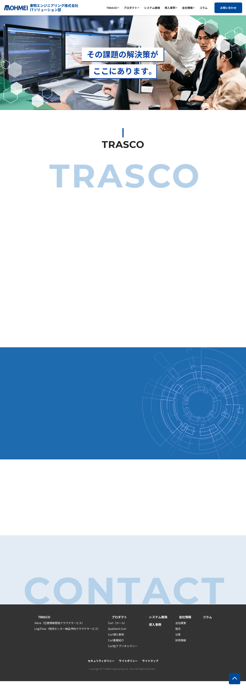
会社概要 (180, 632)
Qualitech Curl (117, 637)
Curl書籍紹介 (116, 649)
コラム (203, 8)
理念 (178, 637)
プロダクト (130, 8)
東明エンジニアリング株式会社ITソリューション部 (54, 7)
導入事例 (170, 8)
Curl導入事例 (116, 643)
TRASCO (44, 625)
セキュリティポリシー (101, 670)
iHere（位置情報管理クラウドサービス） (59, 632)
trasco (111, 8)
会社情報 (187, 8)
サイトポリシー (128, 670)
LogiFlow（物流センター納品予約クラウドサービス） (67, 637)
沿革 (178, 643)
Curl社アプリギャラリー (122, 655)
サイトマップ (150, 670)
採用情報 (180, 649)
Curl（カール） (117, 632)
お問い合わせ (228, 8)
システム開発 (152, 8)
